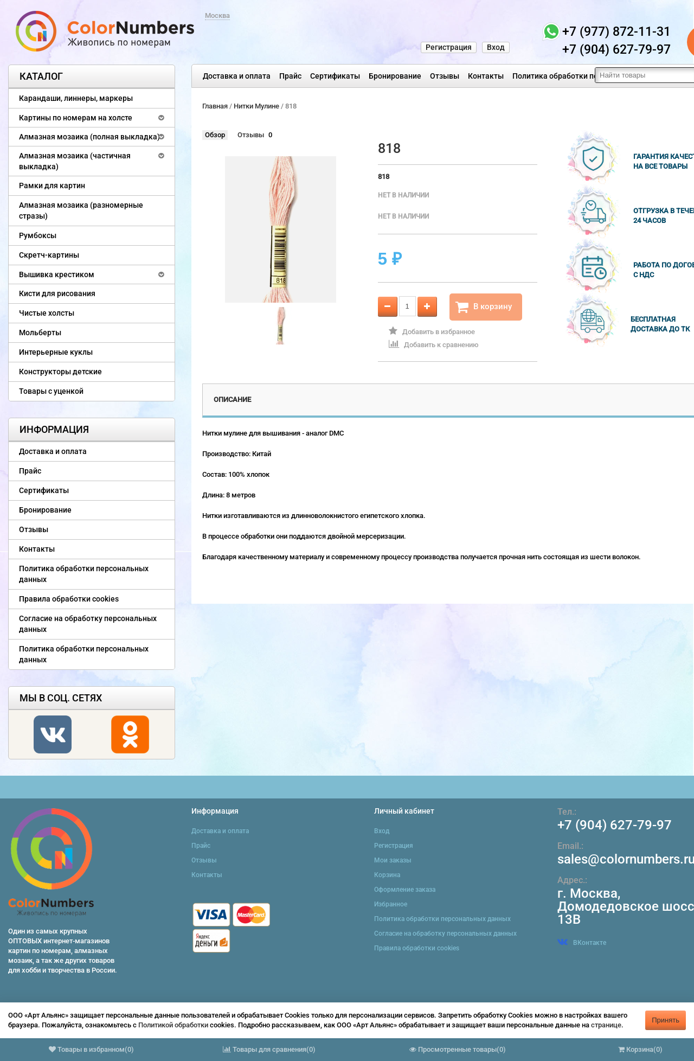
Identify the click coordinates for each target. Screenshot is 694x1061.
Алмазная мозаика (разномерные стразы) (81, 210)
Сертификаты (335, 76)
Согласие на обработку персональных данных (88, 624)
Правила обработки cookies (69, 599)
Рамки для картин (52, 185)
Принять (665, 1020)
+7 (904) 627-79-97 (614, 825)
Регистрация (449, 47)
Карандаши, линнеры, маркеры (76, 98)
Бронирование (395, 76)
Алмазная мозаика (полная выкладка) (89, 136)
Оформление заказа (404, 889)
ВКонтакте (581, 943)
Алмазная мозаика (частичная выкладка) (75, 161)
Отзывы (444, 76)
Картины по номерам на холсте (75, 117)
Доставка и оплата (237, 76)
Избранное (390, 904)
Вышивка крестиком (56, 274)
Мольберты (40, 332)
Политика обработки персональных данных (591, 76)
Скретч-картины (49, 255)
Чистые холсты (46, 313)
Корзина (387, 875)
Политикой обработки (173, 1025)
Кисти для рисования (57, 293)
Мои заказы (393, 860)
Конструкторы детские (60, 371)
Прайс (290, 76)
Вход (496, 47)
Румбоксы (37, 235)
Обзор (215, 135)
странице (606, 1025)
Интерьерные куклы (56, 352)
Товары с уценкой (51, 391)
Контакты (486, 76)
